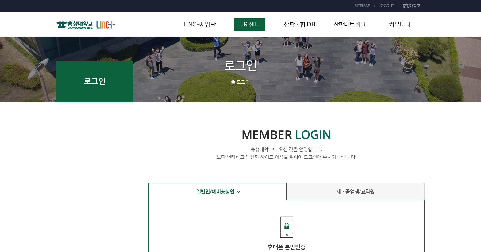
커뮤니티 (399, 24)
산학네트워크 (349, 24)
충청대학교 (411, 6)
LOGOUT (386, 6)
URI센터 (249, 24)
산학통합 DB (299, 24)
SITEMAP (362, 6)
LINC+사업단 (199, 24)
